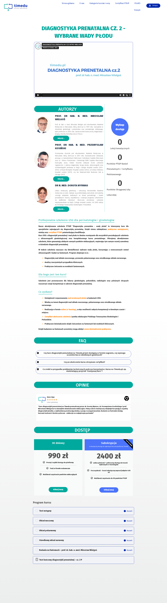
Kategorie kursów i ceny (100, 3)
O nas (81, 3)
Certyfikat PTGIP (122, 3)
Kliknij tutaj (58, 490)
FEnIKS (137, 3)
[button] (83, 354)
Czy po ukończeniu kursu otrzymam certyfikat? (84, 362)
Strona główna (68, 3)
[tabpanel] (83, 259)
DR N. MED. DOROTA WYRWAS (71, 185)
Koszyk (137, 10)
